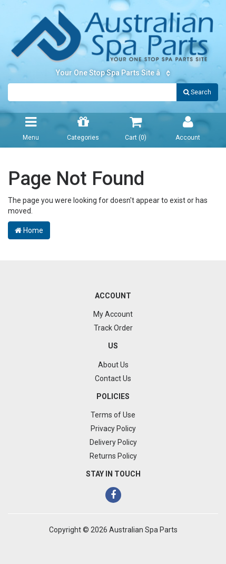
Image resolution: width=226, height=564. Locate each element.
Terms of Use (113, 415)
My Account (113, 314)
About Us (113, 365)
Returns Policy (113, 456)
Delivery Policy (113, 442)
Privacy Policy (113, 428)
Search (197, 92)
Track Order (113, 328)
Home (29, 230)
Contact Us (113, 378)
